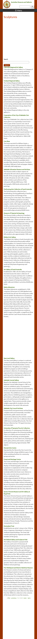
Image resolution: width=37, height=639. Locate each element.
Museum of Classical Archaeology (14, 213)
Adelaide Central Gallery (11, 380)
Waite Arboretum (9, 287)
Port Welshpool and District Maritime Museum (18, 568)
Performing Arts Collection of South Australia (18, 189)
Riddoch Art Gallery (10, 237)
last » (29, 598)
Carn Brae (7, 141)
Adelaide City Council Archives (13, 408)
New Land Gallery (9, 358)
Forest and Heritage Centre (12, 459)
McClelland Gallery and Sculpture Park (15, 539)
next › (25, 598)
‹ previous (13, 598)
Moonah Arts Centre (10, 448)
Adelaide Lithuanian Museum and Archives (17, 169)
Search (6, 59)
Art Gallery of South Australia (13, 269)
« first (8, 598)
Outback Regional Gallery (12, 81)
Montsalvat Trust (9, 526)
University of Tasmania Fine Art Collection (17, 428)
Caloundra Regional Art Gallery (13, 67)
